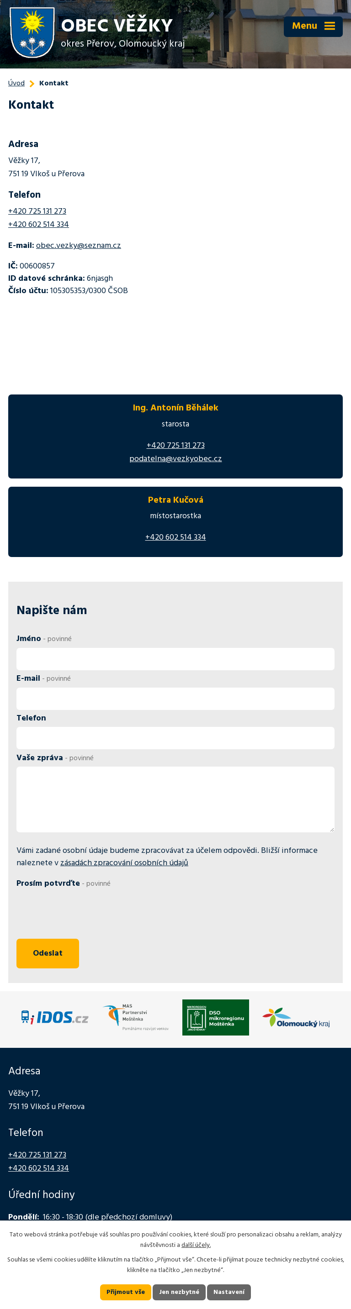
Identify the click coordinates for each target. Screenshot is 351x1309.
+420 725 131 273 (37, 211)
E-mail (43, 678)
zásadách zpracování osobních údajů (124, 863)
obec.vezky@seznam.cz (78, 245)
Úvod (16, 83)
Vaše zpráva (55, 758)
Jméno (44, 639)
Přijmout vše (125, 1292)
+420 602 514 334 (38, 224)
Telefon (31, 718)
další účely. (196, 1245)
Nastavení (229, 1292)
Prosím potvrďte (63, 883)
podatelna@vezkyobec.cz (175, 459)
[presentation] (83, 914)
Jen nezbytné (179, 1292)
